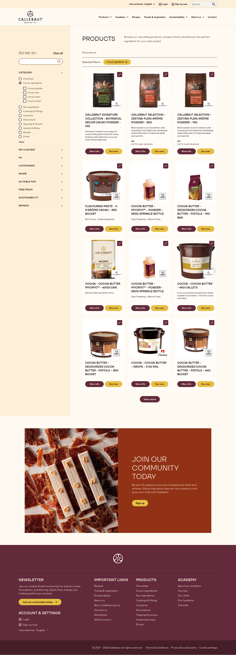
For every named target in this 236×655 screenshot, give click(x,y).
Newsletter (100, 614)
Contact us (100, 609)
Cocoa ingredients (146, 590)
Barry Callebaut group (107, 605)
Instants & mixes (145, 619)
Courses (183, 590)
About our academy (189, 585)
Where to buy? (102, 619)
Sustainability (102, 595)
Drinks (140, 624)
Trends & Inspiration (155, 17)
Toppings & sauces (147, 614)
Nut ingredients (145, 595)
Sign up (140, 503)
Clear (21, 142)
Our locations (186, 600)
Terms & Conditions (157, 647)
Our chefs (183, 595)
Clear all (58, 52)
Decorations (143, 609)
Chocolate (142, 585)
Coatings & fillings (146, 600)
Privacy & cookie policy (184, 647)
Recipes (136, 17)
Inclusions (142, 605)
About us (99, 600)
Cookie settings (208, 647)
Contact (212, 17)
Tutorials (183, 605)
